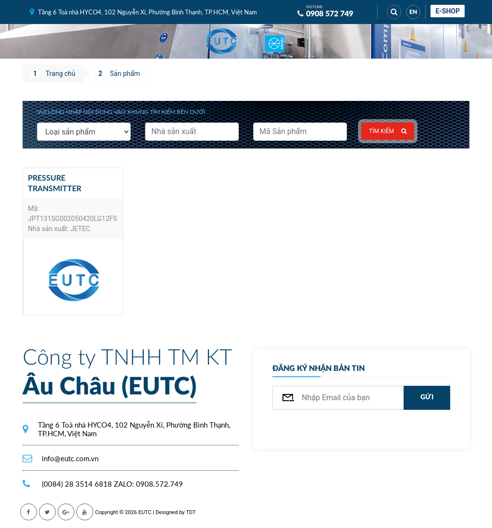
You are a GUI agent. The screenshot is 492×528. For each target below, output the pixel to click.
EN (413, 12)
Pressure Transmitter (54, 183)
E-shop (447, 11)
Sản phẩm (125, 73)
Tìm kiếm (387, 131)
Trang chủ (60, 73)
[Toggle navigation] (274, 41)
